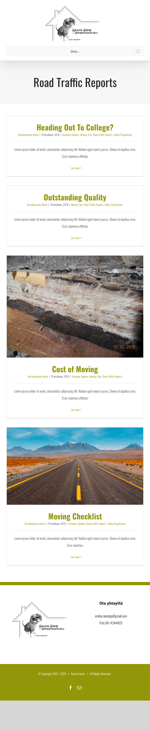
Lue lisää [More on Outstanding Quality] (75, 238)
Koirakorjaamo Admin (28, 134)
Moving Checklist (75, 516)
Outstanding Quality (75, 197)
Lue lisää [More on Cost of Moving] (75, 410)
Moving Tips (86, 134)
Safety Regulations (123, 134)
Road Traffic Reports (103, 134)
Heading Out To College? (75, 127)
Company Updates (70, 134)
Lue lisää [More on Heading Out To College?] (75, 168)
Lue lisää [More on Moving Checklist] (75, 557)
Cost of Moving (75, 368)
